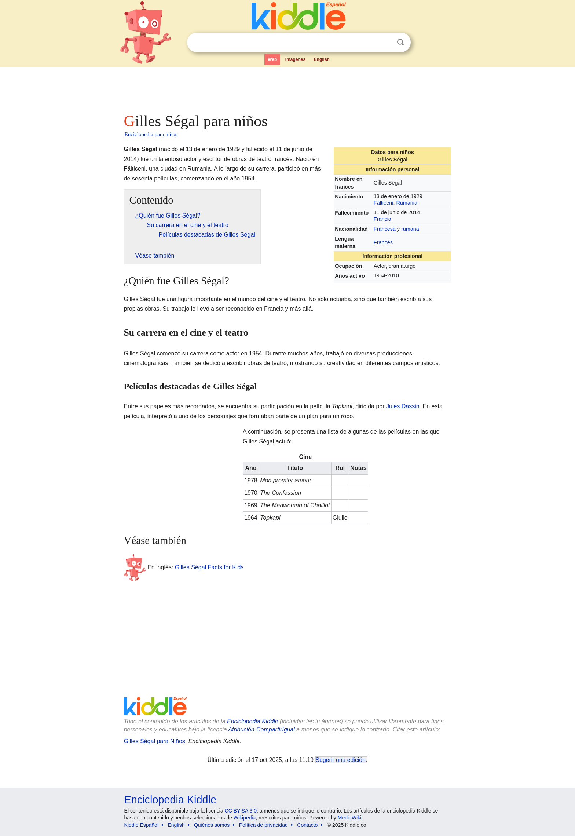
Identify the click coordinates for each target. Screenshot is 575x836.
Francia (382, 219)
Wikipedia (245, 818)
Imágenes (295, 59)
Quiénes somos (212, 825)
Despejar (385, 42)
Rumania (406, 203)
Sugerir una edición (341, 760)
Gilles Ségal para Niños (154, 741)
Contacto (307, 825)
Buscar (400, 42)
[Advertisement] (287, 88)
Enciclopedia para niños (151, 134)
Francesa (385, 229)
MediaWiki (350, 818)
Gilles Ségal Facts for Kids (209, 567)
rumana (410, 229)
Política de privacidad (263, 825)
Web (272, 59)
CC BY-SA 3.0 (241, 811)
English (322, 59)
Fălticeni (383, 203)
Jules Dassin (403, 406)
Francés (383, 242)
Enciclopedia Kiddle (252, 721)
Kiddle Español (141, 825)
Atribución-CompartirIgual (261, 729)
